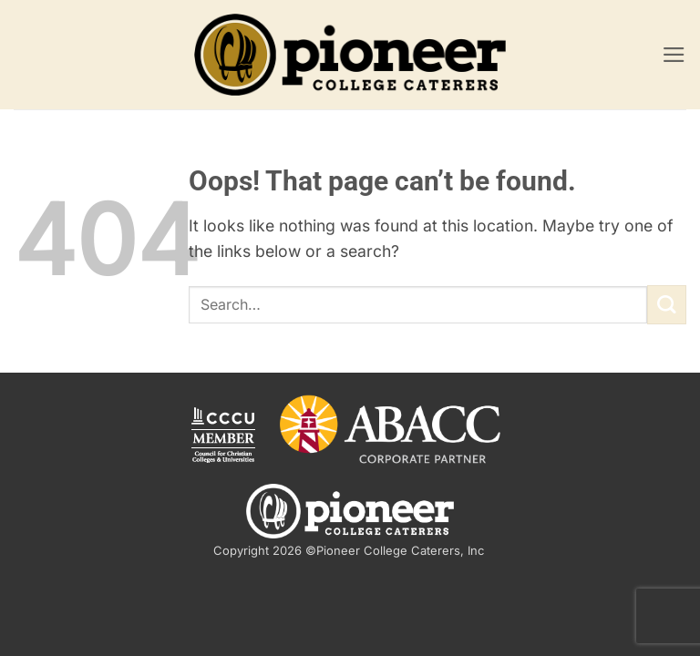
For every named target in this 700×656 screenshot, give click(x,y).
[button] (674, 54)
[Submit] (666, 304)
